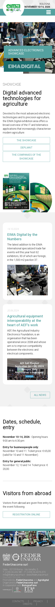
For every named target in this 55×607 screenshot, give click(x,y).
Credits (27, 604)
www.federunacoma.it (37, 574)
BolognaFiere (29, 585)
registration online (26, 514)
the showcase (26, 140)
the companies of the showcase (26, 156)
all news (40, 394)
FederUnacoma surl (27, 582)
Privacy (38, 601)
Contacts (18, 601)
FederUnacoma (24, 580)
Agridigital (43, 580)
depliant (26, 147)
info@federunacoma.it (14, 574)
